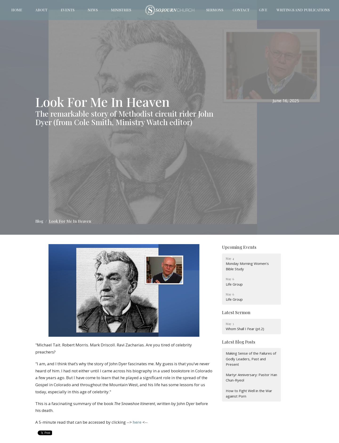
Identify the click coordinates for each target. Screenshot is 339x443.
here (137, 422)
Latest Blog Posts (238, 342)
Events (67, 10)
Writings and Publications (303, 10)
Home (16, 10)
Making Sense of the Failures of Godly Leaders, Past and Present (251, 359)
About (41, 10)
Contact (241, 10)
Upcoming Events (239, 247)
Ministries (121, 10)
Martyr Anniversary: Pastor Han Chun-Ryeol (251, 377)
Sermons (214, 10)
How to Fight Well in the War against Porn (249, 393)
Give (263, 10)
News (93, 10)
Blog (39, 221)
